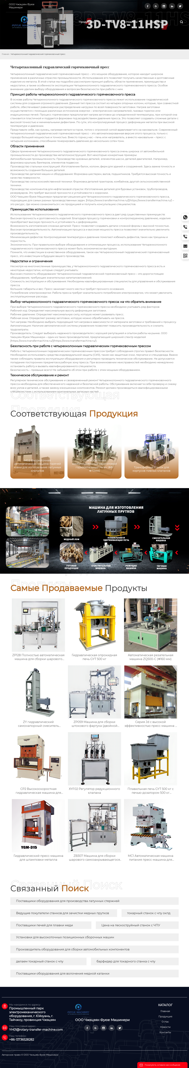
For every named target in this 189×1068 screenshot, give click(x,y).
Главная (5, 54)
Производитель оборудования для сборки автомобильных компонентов (72, 949)
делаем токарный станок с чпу (39, 961)
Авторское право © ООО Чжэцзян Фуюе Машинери (30, 1054)
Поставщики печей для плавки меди (44, 925)
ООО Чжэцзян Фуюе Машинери (21, 6)
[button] (173, 451)
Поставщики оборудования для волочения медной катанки (62, 973)
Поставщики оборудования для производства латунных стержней (67, 901)
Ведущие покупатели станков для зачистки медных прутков (62, 913)
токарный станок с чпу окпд (148, 913)
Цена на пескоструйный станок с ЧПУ (130, 925)
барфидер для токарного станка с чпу (126, 961)
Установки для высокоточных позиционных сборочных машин (65, 937)
